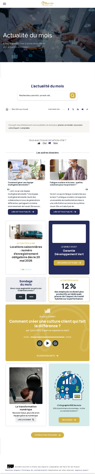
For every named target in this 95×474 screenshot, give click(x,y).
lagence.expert (82, 470)
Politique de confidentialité (34, 470)
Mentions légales (13, 470)
